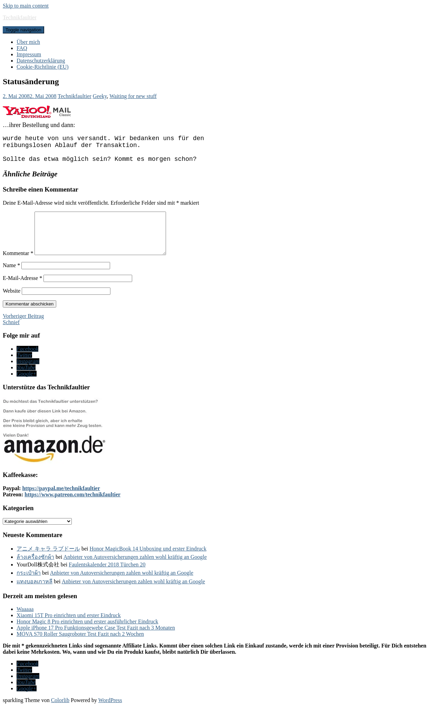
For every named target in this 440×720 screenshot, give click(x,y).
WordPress (110, 714)
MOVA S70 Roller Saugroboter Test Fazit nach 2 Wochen (80, 648)
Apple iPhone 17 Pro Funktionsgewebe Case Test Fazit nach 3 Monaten (96, 641)
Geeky (100, 96)
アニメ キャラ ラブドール (48, 562)
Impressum (29, 54)
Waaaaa (25, 623)
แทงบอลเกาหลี (34, 595)
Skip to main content (26, 6)
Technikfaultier (20, 17)
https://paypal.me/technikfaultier (61, 502)
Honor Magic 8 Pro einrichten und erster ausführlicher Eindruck (87, 635)
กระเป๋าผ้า (29, 587)
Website (11, 305)
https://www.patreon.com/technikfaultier (72, 508)
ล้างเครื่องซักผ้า (35, 571)
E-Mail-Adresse (22, 292)
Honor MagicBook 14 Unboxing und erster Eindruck (148, 562)
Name (11, 279)
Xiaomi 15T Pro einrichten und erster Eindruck (69, 629)
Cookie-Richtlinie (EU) (43, 67)
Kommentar (18, 267)
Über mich (28, 42)
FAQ (22, 48)
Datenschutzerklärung (41, 61)
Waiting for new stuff (133, 96)
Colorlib (60, 714)
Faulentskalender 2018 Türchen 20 (107, 578)
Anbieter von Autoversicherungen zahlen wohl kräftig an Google (135, 571)
